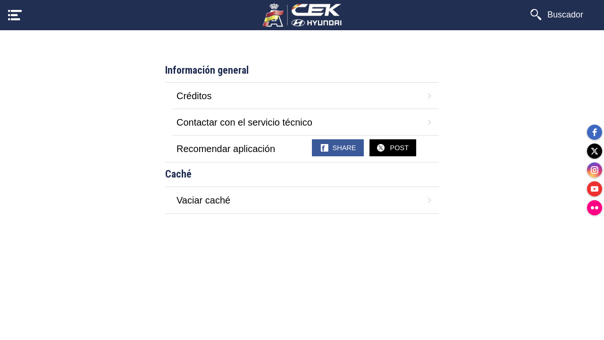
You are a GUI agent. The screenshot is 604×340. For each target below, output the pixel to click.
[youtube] (594, 188)
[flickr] (594, 207)
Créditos (305, 96)
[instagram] (594, 170)
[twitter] (594, 151)
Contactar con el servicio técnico (305, 122)
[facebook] (594, 132)
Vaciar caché (305, 200)
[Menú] (15, 15)
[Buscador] (557, 15)
